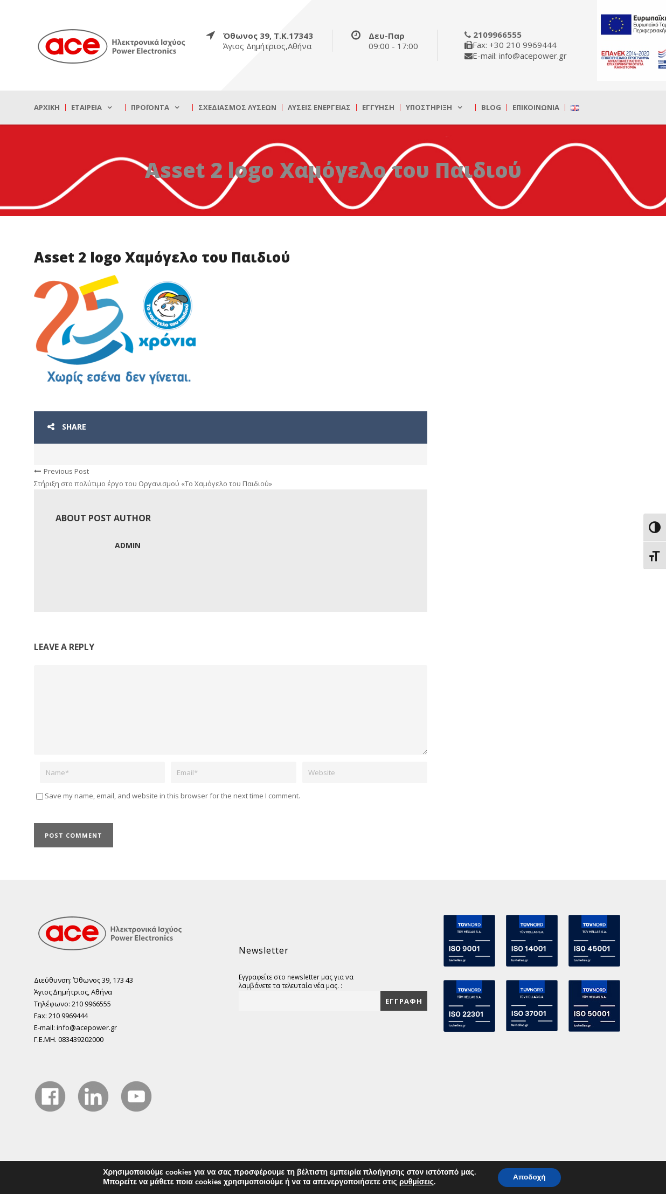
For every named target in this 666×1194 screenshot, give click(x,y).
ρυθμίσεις (415, 1182)
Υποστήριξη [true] (429, 107)
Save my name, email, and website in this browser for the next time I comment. (172, 795)
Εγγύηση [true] (378, 107)
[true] (112, 46)
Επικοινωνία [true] (535, 107)
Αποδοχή (529, 1177)
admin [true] (128, 545)
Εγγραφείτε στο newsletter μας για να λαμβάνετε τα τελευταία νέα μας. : (296, 981)
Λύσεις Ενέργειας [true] (319, 107)
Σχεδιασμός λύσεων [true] (237, 107)
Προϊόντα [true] (150, 107)
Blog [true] (491, 107)
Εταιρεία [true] (86, 107)
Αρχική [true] (47, 107)
